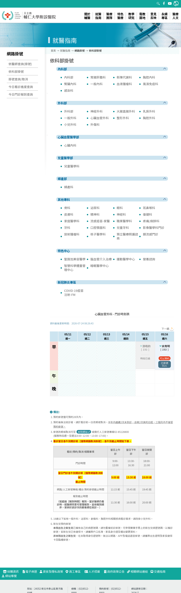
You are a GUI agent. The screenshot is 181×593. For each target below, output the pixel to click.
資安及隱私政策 (51, 571)
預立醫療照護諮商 (127, 236)
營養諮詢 (149, 259)
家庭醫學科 (71, 221)
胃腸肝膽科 (98, 77)
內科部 (68, 77)
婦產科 (68, 187)
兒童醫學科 (71, 166)
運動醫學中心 (126, 259)
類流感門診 (150, 234)
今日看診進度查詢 (20, 86)
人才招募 (94, 571)
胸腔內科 (149, 77)
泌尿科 (95, 208)
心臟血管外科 (99, 118)
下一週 (165, 328)
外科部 (68, 111)
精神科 (95, 214)
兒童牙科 (123, 227)
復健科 (147, 214)
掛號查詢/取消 (18, 79)
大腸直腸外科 (126, 111)
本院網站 (84, 432)
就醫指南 (65, 50)
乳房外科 (149, 111)
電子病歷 (30, 571)
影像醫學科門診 (153, 227)
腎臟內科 (70, 84)
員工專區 (73, 571)
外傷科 (95, 124)
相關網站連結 (137, 571)
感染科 (68, 90)
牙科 (67, 227)
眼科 (120, 208)
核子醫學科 (98, 234)
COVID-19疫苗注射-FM (73, 292)
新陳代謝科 (124, 77)
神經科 (121, 214)
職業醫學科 (124, 221)
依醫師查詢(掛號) (20, 64)
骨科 (67, 208)
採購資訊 (12, 571)
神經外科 (96, 111)
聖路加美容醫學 (74, 259)
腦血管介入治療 (101, 259)
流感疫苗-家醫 (100, 221)
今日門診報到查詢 (20, 94)
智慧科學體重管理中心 (74, 267)
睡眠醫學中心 (99, 265)
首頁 (53, 50)
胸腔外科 (149, 118)
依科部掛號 (16, 71)
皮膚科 (68, 214)
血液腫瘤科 (124, 84)
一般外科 (70, 118)
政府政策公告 (114, 571)
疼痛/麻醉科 (151, 221)
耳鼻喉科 (149, 208)
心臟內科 (70, 145)
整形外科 (123, 118)
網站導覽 (9, 576)
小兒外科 (70, 124)
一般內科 (96, 84)
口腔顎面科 (98, 227)
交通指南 (158, 571)
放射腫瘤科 (71, 234)
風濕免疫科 (150, 84)
